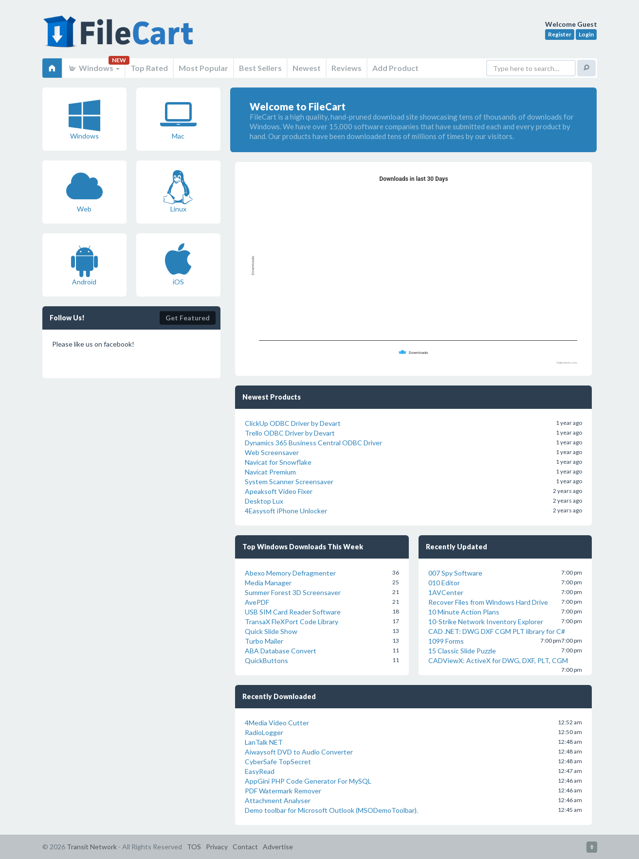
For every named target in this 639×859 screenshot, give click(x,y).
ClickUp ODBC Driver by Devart (293, 423)
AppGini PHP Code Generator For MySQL (308, 781)
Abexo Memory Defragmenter (290, 573)
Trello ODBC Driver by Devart (290, 433)
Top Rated (149, 67)
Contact (245, 846)
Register (559, 34)
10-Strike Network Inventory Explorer (485, 621)
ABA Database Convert (280, 651)
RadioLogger (264, 732)
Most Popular (203, 67)
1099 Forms (446, 641)
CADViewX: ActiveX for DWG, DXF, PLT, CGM (498, 660)
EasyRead (259, 771)
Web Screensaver (272, 452)
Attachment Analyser (277, 800)
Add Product (395, 67)
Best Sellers (260, 67)
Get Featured (187, 318)
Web (84, 191)
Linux (178, 191)
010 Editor (444, 583)
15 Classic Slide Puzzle (462, 651)
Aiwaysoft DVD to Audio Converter (299, 752)
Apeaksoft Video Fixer (278, 491)
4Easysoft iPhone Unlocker (286, 511)
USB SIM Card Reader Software (293, 612)
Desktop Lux (264, 501)
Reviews (346, 67)
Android (84, 264)
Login (586, 34)
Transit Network (92, 846)
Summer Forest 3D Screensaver (293, 592)
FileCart (120, 36)
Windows (94, 67)
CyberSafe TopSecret (278, 761)
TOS (194, 846)
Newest (306, 67)
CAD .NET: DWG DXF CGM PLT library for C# (496, 631)
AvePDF (257, 602)
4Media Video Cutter (277, 723)
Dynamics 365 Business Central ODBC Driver (313, 442)
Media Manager (268, 583)
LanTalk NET (264, 742)
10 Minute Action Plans (463, 612)
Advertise (278, 846)
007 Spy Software (455, 573)
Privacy (217, 846)
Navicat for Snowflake (278, 462)
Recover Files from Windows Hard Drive (488, 602)
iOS (178, 264)
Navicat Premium (270, 472)
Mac (178, 118)
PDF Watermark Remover (283, 791)
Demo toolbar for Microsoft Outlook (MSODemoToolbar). (331, 810)
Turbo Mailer (264, 641)
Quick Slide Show (271, 631)
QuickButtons (266, 660)
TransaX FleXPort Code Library (291, 621)
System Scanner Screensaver (289, 481)
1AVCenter (445, 592)
